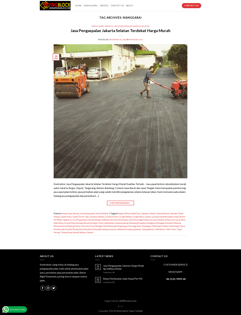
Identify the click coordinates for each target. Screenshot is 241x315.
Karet (112, 220)
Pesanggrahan (134, 226)
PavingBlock (136, 40)
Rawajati (98, 229)
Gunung (154, 216)
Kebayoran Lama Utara (175, 220)
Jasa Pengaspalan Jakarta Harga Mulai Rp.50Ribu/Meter (123, 267)
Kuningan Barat (82, 223)
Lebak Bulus (109, 223)
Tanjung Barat (148, 229)
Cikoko (152, 213)
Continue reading (120, 202)
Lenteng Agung (121, 223)
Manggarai (151, 223)
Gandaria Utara (112, 216)
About (129, 5)
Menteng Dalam (73, 226)
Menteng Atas (60, 226)
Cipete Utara (66, 216)
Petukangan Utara (177, 226)
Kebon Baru (59, 223)
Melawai (177, 223)
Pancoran (85, 226)
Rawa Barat (88, 229)
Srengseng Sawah (133, 229)
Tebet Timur (170, 229)
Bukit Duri (136, 213)
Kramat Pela (69, 223)
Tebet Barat (159, 229)
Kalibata (105, 220)
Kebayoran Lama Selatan (154, 220)
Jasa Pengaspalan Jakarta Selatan (131, 26)
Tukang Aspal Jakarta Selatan (73, 232)
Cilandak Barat (162, 213)
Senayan (112, 229)
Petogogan (146, 226)
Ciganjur (144, 213)
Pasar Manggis (96, 226)
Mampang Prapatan (137, 223)
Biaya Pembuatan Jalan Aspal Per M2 (122, 278)
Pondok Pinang (71, 229)
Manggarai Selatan (165, 223)
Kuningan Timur (96, 223)
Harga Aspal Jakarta (102, 26)
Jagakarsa (67, 220)
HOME (78, 5)
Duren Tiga (84, 216)
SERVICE (104, 5)
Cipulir (75, 216)
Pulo (81, 229)
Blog (120, 306)
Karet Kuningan (121, 220)
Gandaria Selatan (96, 216)
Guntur (148, 216)
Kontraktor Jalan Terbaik (130, 311)
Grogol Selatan (125, 216)
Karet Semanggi (136, 220)
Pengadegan (122, 226)
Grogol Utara (138, 216)
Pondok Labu (59, 229)
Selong (105, 229)
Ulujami (90, 232)
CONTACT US (117, 5)
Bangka (120, 213)
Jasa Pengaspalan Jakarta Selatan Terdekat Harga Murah (120, 30)
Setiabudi (121, 229)
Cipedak (173, 213)
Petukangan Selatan (160, 226)
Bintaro (128, 213)
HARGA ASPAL (91, 5)
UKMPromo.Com (127, 301)
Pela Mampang (109, 226)
